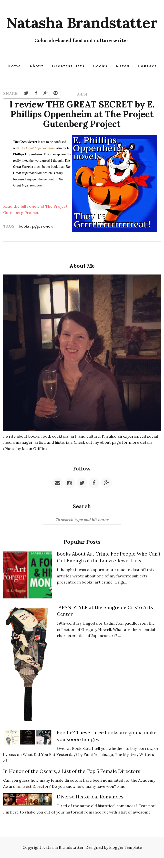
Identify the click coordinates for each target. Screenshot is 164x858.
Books (100, 65)
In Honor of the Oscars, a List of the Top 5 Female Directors (71, 771)
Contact (147, 65)
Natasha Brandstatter (81, 22)
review (47, 226)
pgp (35, 226)
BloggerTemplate (125, 847)
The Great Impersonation (37, 148)
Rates (122, 65)
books (24, 226)
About (36, 65)
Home (14, 65)
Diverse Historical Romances (90, 797)
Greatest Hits (68, 65)
